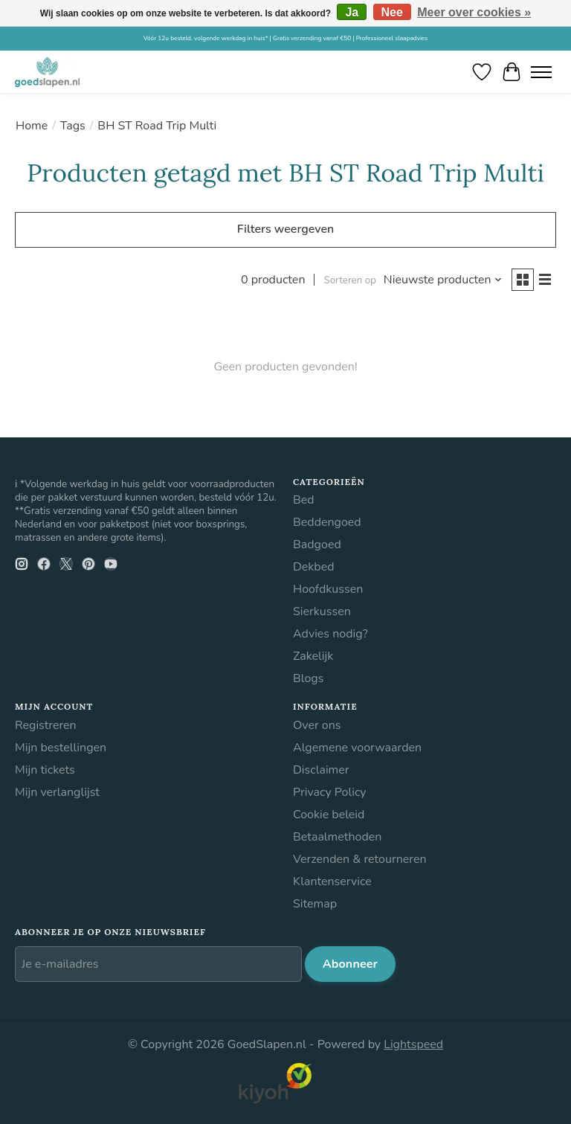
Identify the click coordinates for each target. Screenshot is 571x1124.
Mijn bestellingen (60, 747)
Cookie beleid (328, 814)
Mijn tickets (45, 770)
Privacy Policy (330, 792)
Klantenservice (332, 881)
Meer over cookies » (474, 12)
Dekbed (314, 567)
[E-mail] (158, 964)
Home (32, 126)
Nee (392, 12)
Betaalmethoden (337, 837)
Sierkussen (322, 611)
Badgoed (317, 544)
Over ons (317, 725)
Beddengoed (327, 522)
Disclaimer (321, 770)
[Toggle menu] (541, 72)
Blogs (308, 678)
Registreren (46, 725)
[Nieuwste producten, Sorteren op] (443, 279)
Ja (351, 12)
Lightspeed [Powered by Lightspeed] (413, 1044)
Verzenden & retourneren (360, 859)
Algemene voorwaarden (357, 747)
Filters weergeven (286, 229)
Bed (303, 500)
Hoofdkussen (328, 589)
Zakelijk (313, 656)
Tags (73, 126)
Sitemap (315, 904)
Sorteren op (349, 280)
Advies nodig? (330, 634)
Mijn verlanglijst (57, 792)
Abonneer (350, 964)
